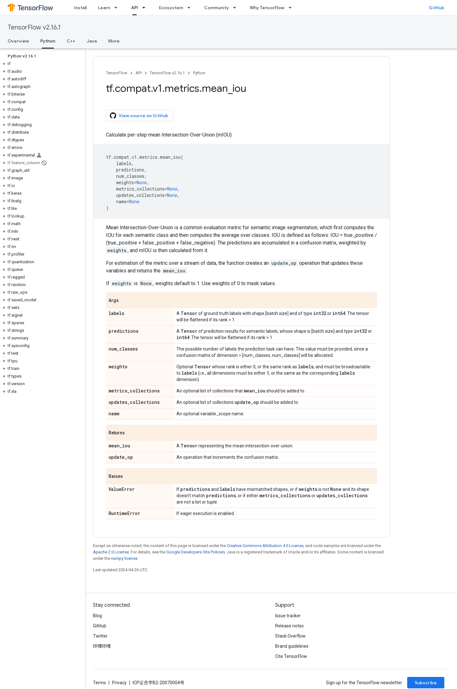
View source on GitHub (139, 115)
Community (216, 7)
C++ (71, 41)
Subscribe (426, 683)
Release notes (289, 625)
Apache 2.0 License (111, 552)
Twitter (100, 636)
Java (92, 41)
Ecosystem (171, 7)
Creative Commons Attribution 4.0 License (265, 545)
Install (80, 7)
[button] (41, 64)
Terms (99, 682)
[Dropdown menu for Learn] (117, 7)
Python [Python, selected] (47, 41)
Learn (104, 7)
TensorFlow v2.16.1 (34, 27)
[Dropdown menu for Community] (236, 7)
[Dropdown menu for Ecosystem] (190, 7)
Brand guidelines (291, 646)
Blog (97, 615)
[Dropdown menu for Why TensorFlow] (292, 7)
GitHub (436, 7)
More (114, 41)
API (139, 72)
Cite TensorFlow (291, 656)
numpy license (124, 558)
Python (199, 72)
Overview (18, 41)
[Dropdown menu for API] (145, 7)
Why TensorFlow (267, 7)
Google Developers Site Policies (195, 552)
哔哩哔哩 (102, 646)
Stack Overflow (290, 636)
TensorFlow (116, 72)
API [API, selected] (134, 7)
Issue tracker (288, 615)
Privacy (119, 682)
